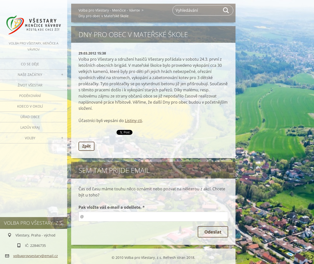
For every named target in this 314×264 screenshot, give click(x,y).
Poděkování (30, 95)
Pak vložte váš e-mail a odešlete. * (111, 207)
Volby (30, 138)
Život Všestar (30, 85)
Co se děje (30, 64)
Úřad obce (30, 116)
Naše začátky (30, 74)
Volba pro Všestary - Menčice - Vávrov (109, 10)
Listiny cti (133, 120)
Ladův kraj (30, 127)
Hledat (226, 10)
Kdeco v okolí (30, 106)
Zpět (86, 146)
